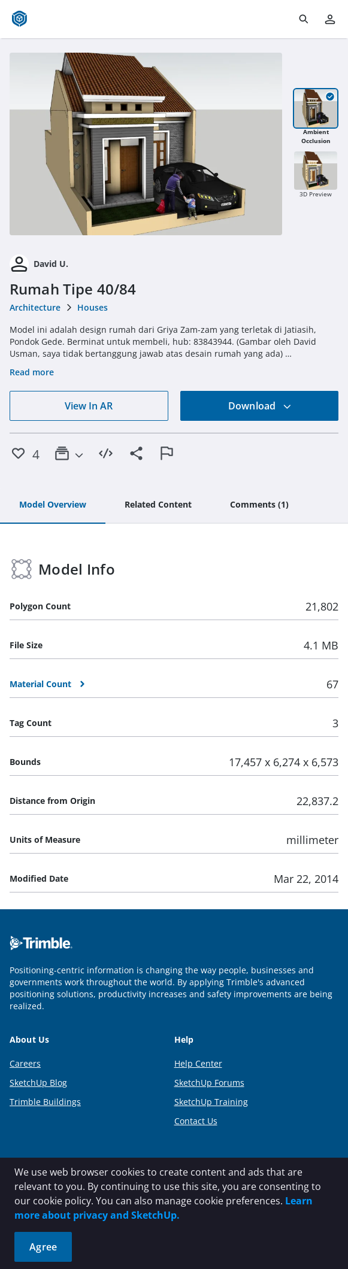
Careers (25, 1063)
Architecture (35, 307)
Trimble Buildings (45, 1101)
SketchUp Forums (209, 1082)
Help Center (198, 1063)
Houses (92, 307)
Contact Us (195, 1121)
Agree (43, 1246)
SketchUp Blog (38, 1082)
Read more (32, 372)
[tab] (52, 505)
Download (260, 405)
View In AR (89, 405)
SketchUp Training (211, 1101)
